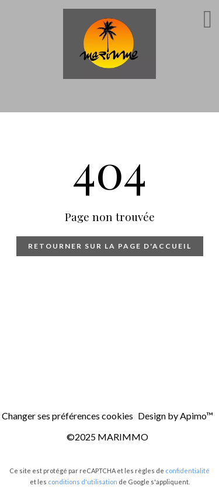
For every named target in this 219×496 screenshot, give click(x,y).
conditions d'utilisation (82, 481)
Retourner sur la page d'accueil (110, 246)
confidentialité (187, 470)
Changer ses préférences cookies (67, 415)
